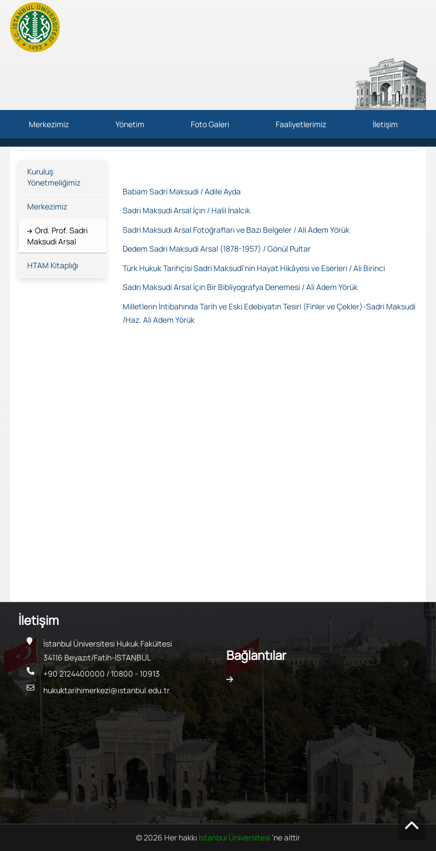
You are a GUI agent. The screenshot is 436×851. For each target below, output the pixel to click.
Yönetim (129, 124)
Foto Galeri (210, 124)
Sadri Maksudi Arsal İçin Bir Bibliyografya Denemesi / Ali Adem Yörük (240, 287)
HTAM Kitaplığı (52, 265)
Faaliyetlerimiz (301, 124)
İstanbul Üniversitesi (235, 837)
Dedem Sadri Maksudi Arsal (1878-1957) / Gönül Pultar (217, 248)
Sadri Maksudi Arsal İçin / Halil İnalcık (186, 210)
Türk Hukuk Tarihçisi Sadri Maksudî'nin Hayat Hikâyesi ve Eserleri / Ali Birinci (254, 268)
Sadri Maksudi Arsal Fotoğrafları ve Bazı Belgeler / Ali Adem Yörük (236, 229)
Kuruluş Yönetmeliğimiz (53, 177)
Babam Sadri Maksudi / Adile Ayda (182, 191)
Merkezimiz (49, 124)
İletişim (385, 124)
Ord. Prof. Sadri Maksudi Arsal (57, 236)
